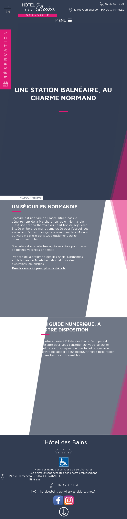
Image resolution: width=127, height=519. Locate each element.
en (7, 11)
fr (7, 6)
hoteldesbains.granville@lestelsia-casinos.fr (68, 491)
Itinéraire (34, 479)
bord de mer (35, 228)
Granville (18, 246)
